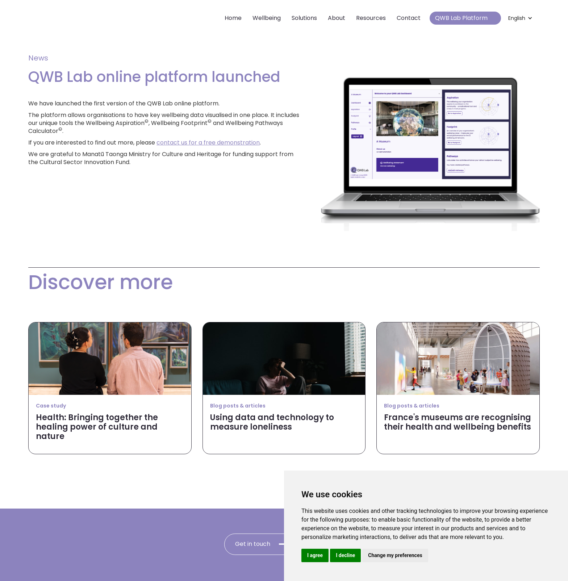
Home (233, 18)
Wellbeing (266, 18)
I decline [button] (345, 555)
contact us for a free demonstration (208, 142)
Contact (409, 18)
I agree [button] (315, 555)
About (336, 18)
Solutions (304, 18)
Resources (371, 18)
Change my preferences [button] (395, 555)
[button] (520, 18)
